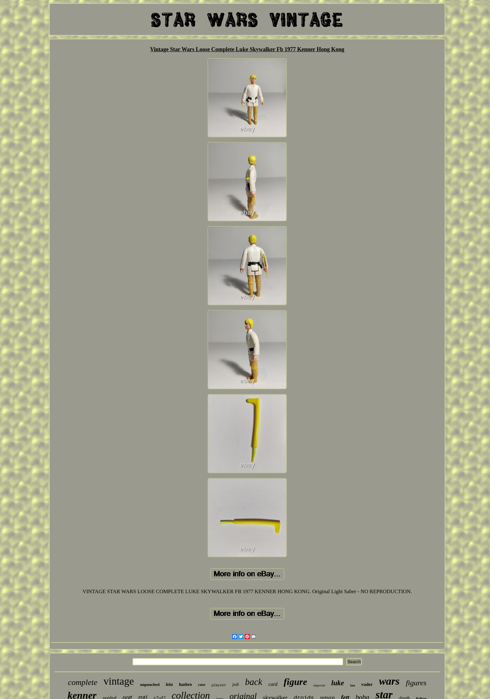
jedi (235, 684)
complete (82, 682)
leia (169, 684)
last (352, 685)
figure (295, 682)
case (201, 684)
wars (389, 681)
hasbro (185, 684)
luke (337, 683)
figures (416, 683)
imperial (319, 685)
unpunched (149, 684)
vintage (118, 681)
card (273, 684)
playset (219, 685)
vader (367, 684)
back (253, 682)
